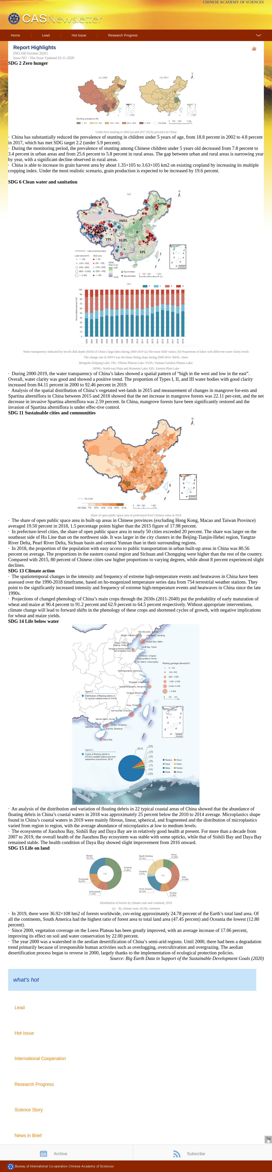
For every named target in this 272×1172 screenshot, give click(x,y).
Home (15, 35)
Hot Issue (79, 35)
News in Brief (28, 1135)
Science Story (29, 1109)
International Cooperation (40, 1058)
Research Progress (123, 35)
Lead (46, 35)
